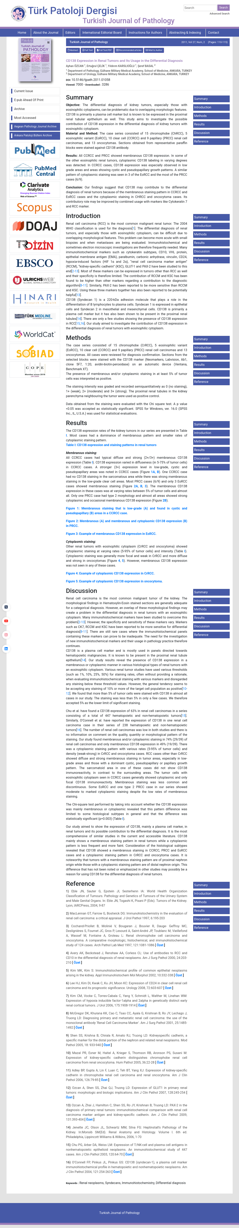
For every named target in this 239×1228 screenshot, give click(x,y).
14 (79, 319)
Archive (19, 109)
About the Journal (46, 32)
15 (78, 323)
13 (76, 271)
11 (84, 285)
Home (22, 32)
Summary (201, 99)
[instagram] (6, 635)
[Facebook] (6, 593)
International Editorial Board (102, 32)
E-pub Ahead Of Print (29, 100)
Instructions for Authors (145, 32)
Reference (201, 141)
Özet (160, 945)
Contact (213, 32)
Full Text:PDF (104, 50)
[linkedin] (6, 649)
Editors (70, 32)
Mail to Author (154, 50)
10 (184, 689)
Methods (200, 116)
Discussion (202, 133)
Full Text (88, 50)
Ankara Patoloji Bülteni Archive (33, 135)
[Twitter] (6, 607)
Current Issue (23, 91)
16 (82, 323)
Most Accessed (25, 118)
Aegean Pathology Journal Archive (35, 126)
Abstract (73, 50)
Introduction (202, 107)
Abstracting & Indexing (185, 32)
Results (199, 124)
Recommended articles (129, 50)
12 (68, 693)
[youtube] (6, 621)
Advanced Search (219, 13)
